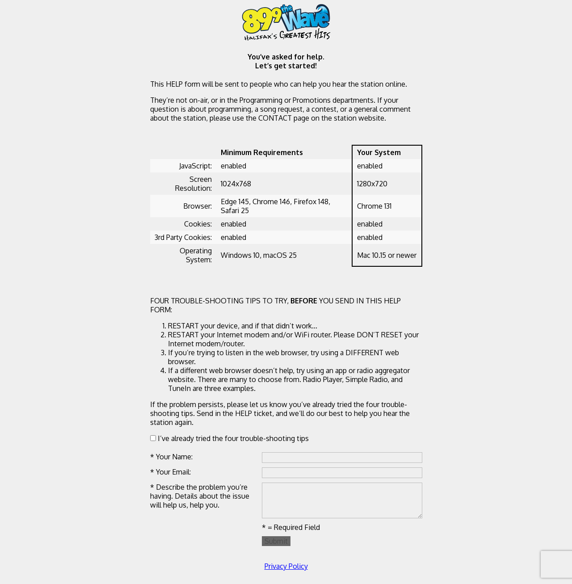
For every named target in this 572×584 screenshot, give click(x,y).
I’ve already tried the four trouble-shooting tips (229, 438)
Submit (276, 541)
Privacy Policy (286, 566)
